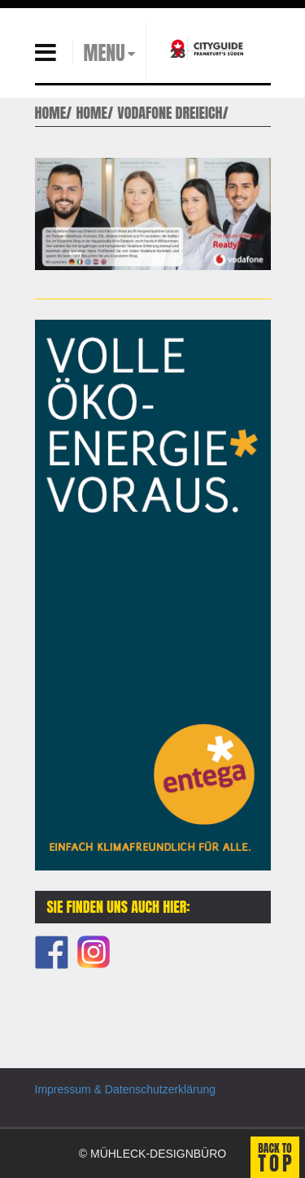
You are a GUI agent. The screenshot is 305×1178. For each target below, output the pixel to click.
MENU (104, 53)
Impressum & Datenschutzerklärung (125, 1089)
